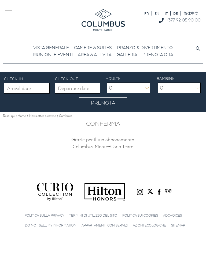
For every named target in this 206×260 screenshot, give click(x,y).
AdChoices (172, 215)
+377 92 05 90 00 (183, 20)
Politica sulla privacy (44, 215)
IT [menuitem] (166, 13)
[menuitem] (147, 13)
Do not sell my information (50, 225)
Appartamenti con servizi (105, 225)
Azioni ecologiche (149, 225)
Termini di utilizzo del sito (93, 215)
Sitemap (178, 225)
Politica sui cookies (140, 215)
